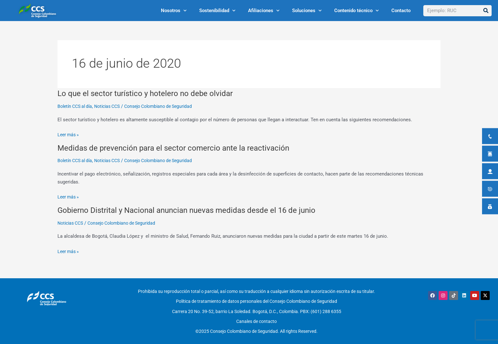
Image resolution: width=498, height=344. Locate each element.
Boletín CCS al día (76, 106)
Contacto (401, 10)
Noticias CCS (112, 106)
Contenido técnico (356, 11)
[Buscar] (486, 10)
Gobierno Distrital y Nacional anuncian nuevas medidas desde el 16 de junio (195, 210)
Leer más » (69, 135)
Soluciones (306, 11)
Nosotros (173, 11)
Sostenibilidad (217, 11)
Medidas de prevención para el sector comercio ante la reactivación (181, 148)
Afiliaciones (263, 11)
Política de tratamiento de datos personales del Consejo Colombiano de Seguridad (256, 299)
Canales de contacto (256, 316)
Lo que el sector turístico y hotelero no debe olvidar (151, 93)
